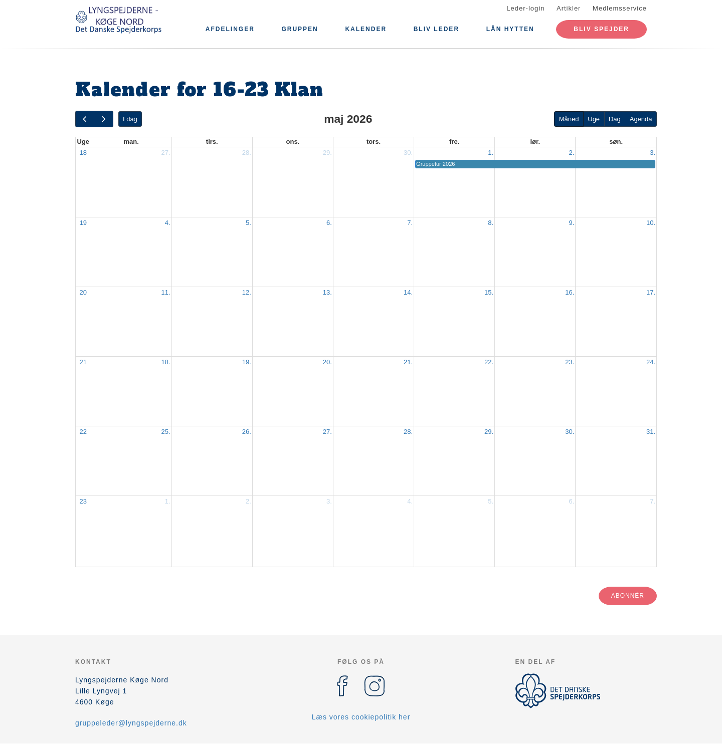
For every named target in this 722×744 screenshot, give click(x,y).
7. (410, 222)
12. (246, 292)
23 (83, 501)
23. (569, 362)
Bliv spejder (601, 29)
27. (165, 152)
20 (83, 292)
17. (650, 292)
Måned (569, 119)
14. (408, 292)
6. (329, 222)
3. (652, 152)
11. (165, 292)
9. (571, 222)
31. (650, 431)
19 (83, 222)
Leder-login (525, 8)
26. (246, 431)
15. (488, 292)
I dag (130, 119)
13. (327, 292)
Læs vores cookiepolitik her (361, 717)
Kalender (366, 29)
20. (327, 362)
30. (408, 152)
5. (248, 222)
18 (83, 152)
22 (83, 431)
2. (571, 152)
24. (650, 362)
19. (246, 362)
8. (490, 222)
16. (569, 292)
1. (490, 152)
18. (165, 362)
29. (327, 152)
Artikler (569, 8)
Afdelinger (230, 29)
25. (165, 431)
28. (246, 152)
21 (83, 362)
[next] (103, 119)
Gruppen (299, 29)
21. (408, 362)
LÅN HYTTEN (510, 29)
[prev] (84, 119)
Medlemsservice (620, 8)
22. (488, 362)
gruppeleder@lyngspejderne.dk (131, 723)
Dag (615, 119)
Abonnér (627, 595)
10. (650, 222)
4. (167, 222)
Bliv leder (436, 29)
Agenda (641, 119)
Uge (594, 119)
